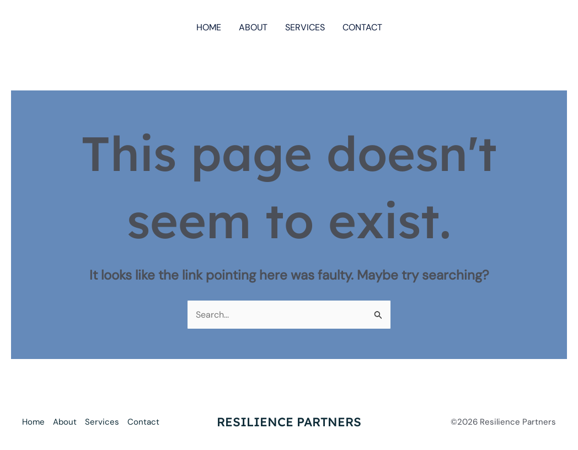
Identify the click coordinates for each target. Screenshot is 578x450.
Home (208, 27)
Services (305, 27)
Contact (362, 27)
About (253, 27)
